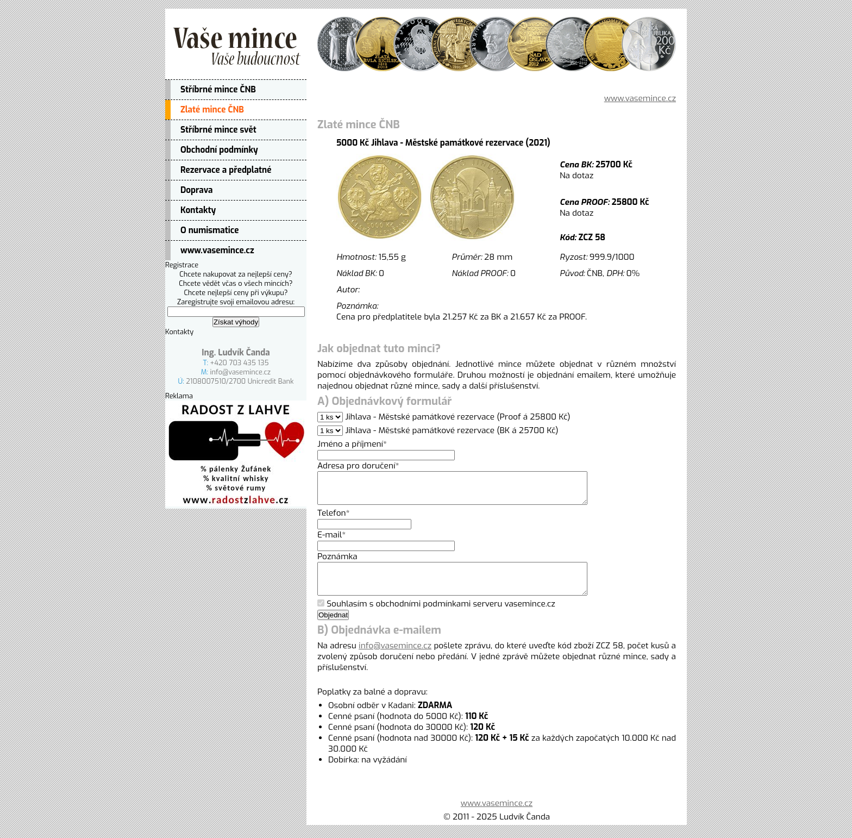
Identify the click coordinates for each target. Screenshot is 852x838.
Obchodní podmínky (219, 150)
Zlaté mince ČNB (212, 109)
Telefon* (333, 519)
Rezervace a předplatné (225, 170)
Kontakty (198, 210)
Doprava (196, 190)
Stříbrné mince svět (218, 129)
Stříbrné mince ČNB (218, 89)
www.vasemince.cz (217, 250)
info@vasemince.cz (240, 372)
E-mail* (331, 541)
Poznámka (337, 563)
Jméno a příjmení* (352, 444)
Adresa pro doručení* (358, 465)
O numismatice (209, 230)
